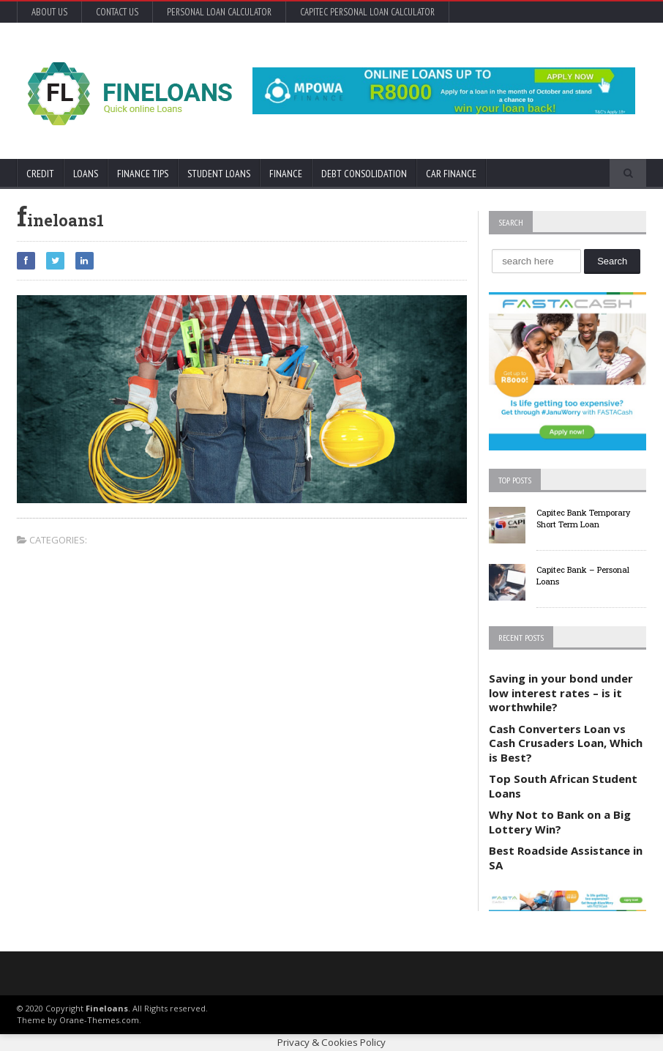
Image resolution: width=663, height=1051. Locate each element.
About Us (49, 12)
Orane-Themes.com (99, 1019)
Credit (40, 173)
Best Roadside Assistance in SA (566, 857)
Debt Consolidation (364, 173)
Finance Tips (142, 173)
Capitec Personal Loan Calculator (367, 12)
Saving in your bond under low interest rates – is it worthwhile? (561, 692)
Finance (285, 173)
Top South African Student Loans (563, 786)
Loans (85, 173)
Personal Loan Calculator (219, 12)
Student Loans (218, 173)
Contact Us (117, 12)
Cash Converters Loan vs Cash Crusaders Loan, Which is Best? (566, 743)
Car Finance (451, 173)
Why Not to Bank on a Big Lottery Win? (560, 821)
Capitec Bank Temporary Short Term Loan (583, 518)
